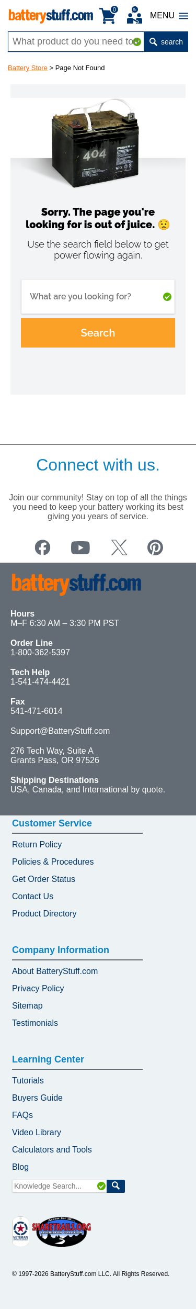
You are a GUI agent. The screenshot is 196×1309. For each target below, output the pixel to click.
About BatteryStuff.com (55, 971)
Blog (20, 1166)
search (166, 42)
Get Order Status (43, 879)
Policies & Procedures (53, 861)
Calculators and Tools (52, 1149)
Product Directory (44, 913)
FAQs (22, 1115)
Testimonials (35, 1023)
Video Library (36, 1132)
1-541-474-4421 (40, 681)
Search (98, 333)
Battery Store (28, 68)
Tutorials (28, 1080)
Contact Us (32, 896)
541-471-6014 (36, 711)
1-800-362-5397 (40, 652)
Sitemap (27, 1005)
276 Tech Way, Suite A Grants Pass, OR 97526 (54, 755)
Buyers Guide (37, 1097)
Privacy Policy (38, 988)
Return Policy (37, 844)
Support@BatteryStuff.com (60, 730)
